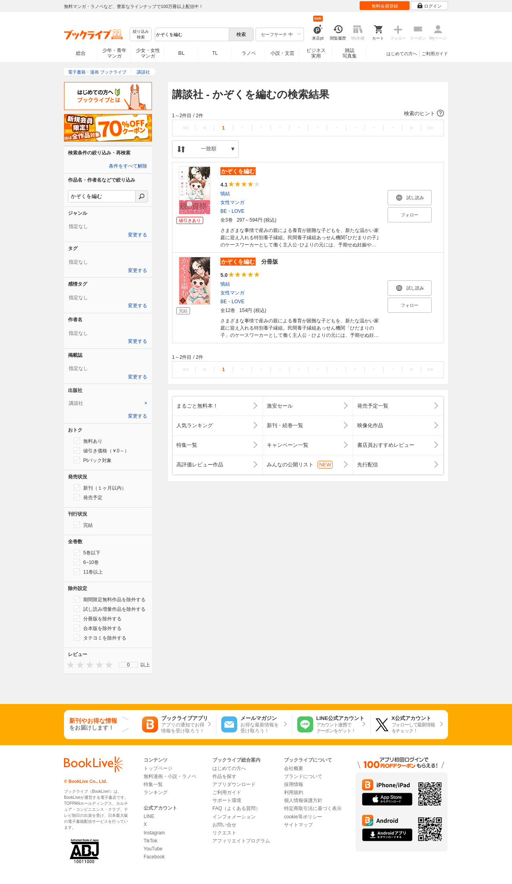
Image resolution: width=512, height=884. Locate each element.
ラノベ (249, 53)
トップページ (158, 768)
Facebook (154, 857)
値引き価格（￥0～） (101, 450)
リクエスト (224, 833)
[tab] (108, 403)
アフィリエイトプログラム (241, 841)
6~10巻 (86, 562)
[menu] (128, 665)
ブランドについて (303, 776)
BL (181, 53)
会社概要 (293, 768)
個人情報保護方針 (303, 800)
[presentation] (69, 664)
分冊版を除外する (98, 618)
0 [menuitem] (128, 665)
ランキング (156, 792)
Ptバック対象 (93, 460)
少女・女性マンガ (148, 53)
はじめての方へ (401, 53)
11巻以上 (88, 571)
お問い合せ (224, 825)
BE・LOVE (232, 211)
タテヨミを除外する (100, 637)
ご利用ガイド (435, 53)
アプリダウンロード (234, 784)
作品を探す (224, 776)
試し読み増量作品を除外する (110, 609)
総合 (81, 53)
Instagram (154, 833)
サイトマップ (298, 825)
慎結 (225, 193)
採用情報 (293, 784)
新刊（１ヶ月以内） (100, 487)
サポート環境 (226, 800)
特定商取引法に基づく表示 (313, 808)
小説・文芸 (282, 53)
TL (215, 53)
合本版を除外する (98, 628)
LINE (149, 816)
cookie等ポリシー (303, 817)
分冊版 (249, 262)
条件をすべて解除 (128, 166)
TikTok (150, 841)
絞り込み (141, 34)
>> (430, 128)
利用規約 (293, 792)
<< (186, 128)
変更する (137, 235)
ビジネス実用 (316, 53)
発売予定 (88, 497)
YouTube (153, 849)
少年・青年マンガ (114, 53)
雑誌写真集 (349, 53)
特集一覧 (153, 784)
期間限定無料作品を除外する (110, 599)
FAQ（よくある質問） (236, 808)
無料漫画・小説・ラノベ (170, 776)
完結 (83, 525)
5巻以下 (87, 552)
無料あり (88, 441)
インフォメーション (234, 817)
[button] (308, 114)
